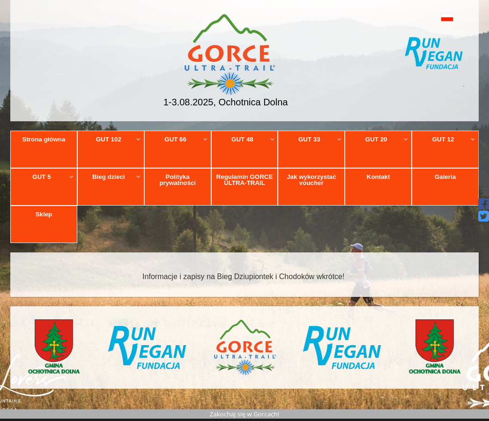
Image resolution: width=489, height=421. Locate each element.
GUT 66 (185, 139)
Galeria (445, 176)
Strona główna (44, 139)
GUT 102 (118, 139)
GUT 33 (319, 139)
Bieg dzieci (116, 176)
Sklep (44, 214)
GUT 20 (386, 139)
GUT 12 (453, 139)
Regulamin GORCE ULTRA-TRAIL (244, 179)
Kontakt (378, 176)
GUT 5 (53, 176)
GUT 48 (252, 139)
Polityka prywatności (177, 179)
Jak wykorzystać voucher (311, 179)
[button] (434, 17)
